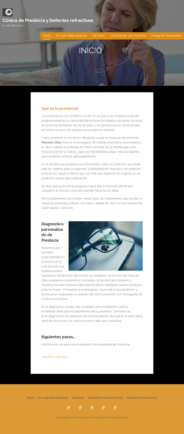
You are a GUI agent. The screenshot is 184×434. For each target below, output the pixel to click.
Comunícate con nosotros (128, 35)
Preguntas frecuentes (166, 35)
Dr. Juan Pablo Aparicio (71, 35)
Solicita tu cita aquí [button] (54, 357)
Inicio (46, 35)
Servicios (99, 35)
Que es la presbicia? (60, 108)
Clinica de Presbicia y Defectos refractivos (47, 20)
